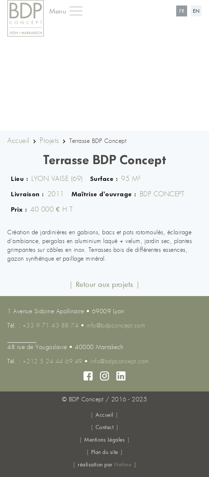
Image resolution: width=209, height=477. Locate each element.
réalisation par (104, 464)
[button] (63, 11)
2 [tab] (99, 124)
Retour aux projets (104, 284)
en (196, 11)
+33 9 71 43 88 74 (51, 326)
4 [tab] (121, 124)
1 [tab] (88, 124)
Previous (9, 77)
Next (200, 77)
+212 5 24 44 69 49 (52, 361)
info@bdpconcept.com (116, 326)
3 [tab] (110, 124)
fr (181, 11)
